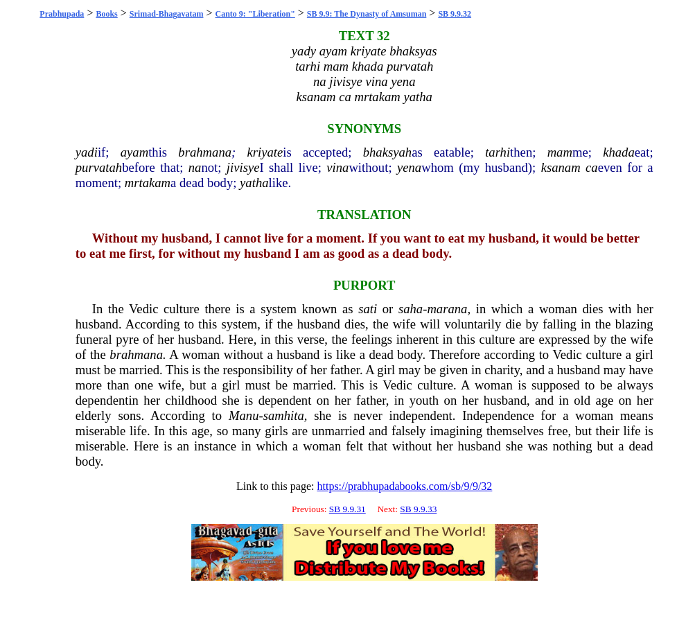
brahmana (204, 152)
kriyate (265, 152)
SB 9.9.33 (418, 509)
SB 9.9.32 (454, 14)
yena (409, 167)
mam (559, 152)
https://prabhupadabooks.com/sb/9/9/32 (404, 486)
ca (592, 167)
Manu (244, 415)
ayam (134, 152)
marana (447, 308)
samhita (283, 415)
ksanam (561, 167)
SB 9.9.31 (347, 509)
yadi (87, 152)
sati (367, 308)
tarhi (497, 152)
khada (619, 152)
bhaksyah (387, 152)
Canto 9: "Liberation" (255, 14)
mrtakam (147, 182)
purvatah (99, 167)
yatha (254, 182)
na (195, 167)
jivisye (243, 167)
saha (410, 308)
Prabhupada (61, 14)
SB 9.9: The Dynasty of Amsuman (366, 14)
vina (337, 167)
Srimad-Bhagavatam (167, 14)
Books (106, 14)
